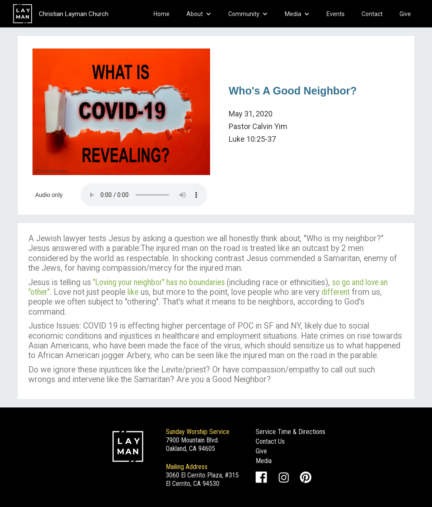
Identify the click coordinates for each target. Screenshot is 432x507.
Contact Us (270, 441)
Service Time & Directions (290, 432)
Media (264, 461)
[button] (199, 14)
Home (162, 14)
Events (336, 14)
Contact (372, 14)
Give (405, 14)
